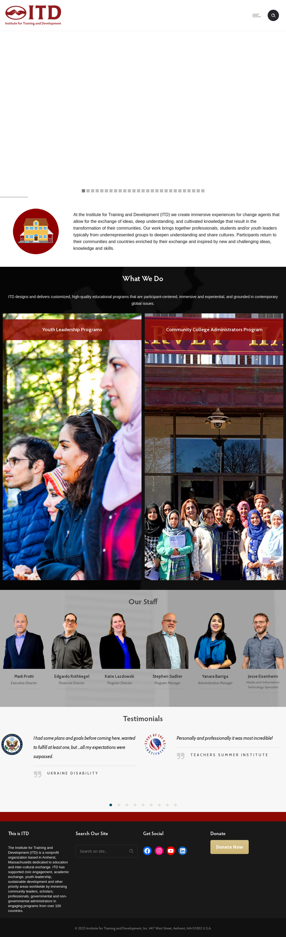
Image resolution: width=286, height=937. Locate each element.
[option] (72, 447)
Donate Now (229, 847)
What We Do (137, 278)
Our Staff (137, 601)
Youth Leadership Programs (214, 330)
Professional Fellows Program (72, 330)
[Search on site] (107, 851)
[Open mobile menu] (258, 15)
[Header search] (273, 16)
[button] (110, 805)
